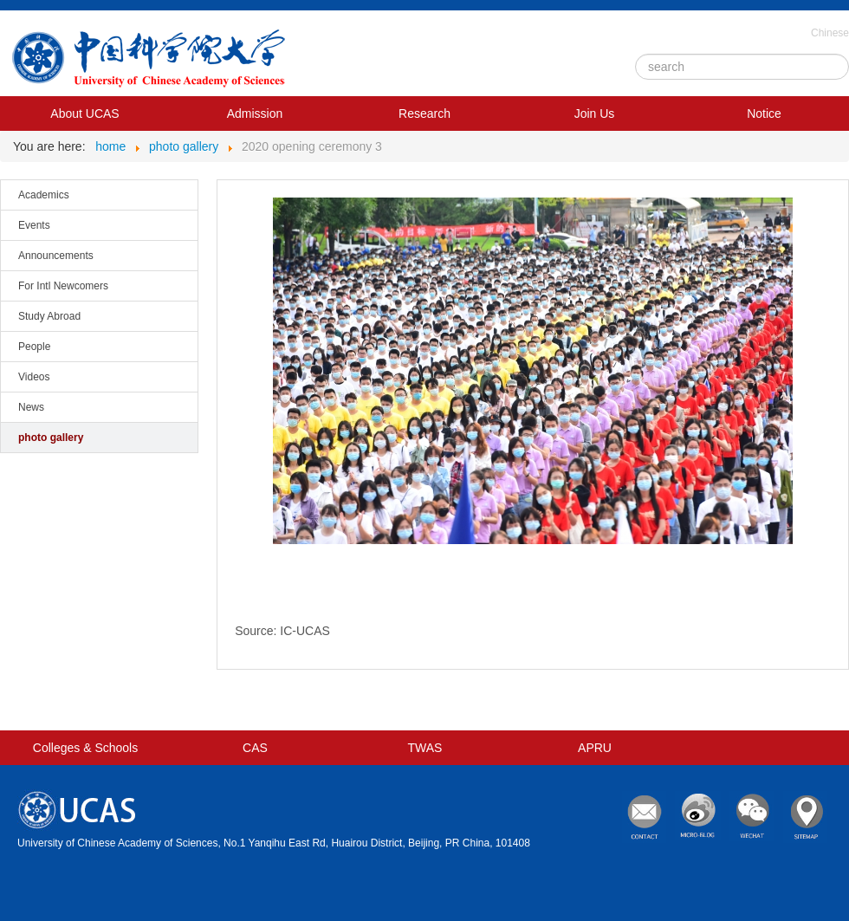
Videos (33, 377)
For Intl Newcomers (63, 286)
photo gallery (50, 437)
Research (424, 113)
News (31, 407)
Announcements (56, 256)
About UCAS (84, 113)
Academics (43, 195)
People (34, 347)
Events (34, 225)
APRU (595, 748)
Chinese (830, 33)
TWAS (425, 748)
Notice (764, 113)
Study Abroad (49, 316)
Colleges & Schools (85, 748)
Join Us (594, 113)
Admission (255, 113)
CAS (255, 748)
